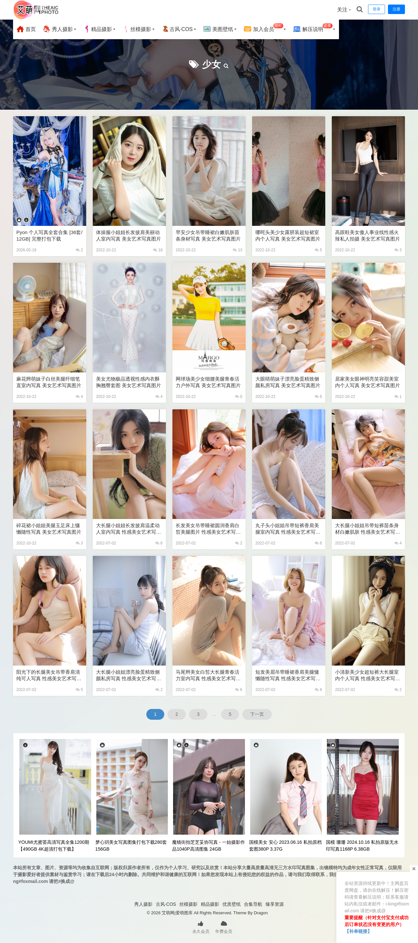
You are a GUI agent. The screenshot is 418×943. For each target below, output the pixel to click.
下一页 (257, 714)
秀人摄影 (57, 29)
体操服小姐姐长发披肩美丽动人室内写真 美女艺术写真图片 (128, 235)
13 (237, 250)
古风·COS (177, 29)
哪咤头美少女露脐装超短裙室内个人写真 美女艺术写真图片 (287, 235)
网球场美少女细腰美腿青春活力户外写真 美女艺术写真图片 (208, 382)
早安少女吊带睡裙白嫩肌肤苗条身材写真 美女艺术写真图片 (208, 235)
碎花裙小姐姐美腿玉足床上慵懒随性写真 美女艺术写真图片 (48, 529)
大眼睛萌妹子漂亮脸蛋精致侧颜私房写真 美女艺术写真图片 (287, 382)
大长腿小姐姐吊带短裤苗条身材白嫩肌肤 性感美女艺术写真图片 (367, 529)
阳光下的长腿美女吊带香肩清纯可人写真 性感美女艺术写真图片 (48, 675)
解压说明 (312, 28)
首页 (26, 29)
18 (158, 250)
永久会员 (200, 926)
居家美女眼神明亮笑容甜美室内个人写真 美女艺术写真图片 (367, 382)
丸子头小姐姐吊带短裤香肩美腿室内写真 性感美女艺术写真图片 (287, 529)
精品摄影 (97, 29)
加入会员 (263, 28)
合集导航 (253, 904)
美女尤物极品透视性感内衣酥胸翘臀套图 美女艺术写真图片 (128, 382)
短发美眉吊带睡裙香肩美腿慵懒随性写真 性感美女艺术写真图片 (287, 675)
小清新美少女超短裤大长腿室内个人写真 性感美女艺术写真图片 (367, 675)
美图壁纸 (218, 29)
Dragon (261, 912)
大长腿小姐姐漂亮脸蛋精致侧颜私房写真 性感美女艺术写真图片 (128, 675)
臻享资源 (274, 904)
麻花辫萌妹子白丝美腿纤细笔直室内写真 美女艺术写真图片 (48, 382)
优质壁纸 (231, 904)
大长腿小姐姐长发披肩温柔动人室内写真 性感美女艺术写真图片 (128, 529)
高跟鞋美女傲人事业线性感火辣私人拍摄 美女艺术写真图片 (367, 235)
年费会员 (223, 926)
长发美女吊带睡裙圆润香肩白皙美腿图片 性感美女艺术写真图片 (208, 529)
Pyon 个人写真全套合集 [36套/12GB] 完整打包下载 (49, 235)
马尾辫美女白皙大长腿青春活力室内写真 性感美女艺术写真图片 (208, 675)
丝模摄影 (136, 29)
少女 (211, 64)
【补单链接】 (358, 931)
